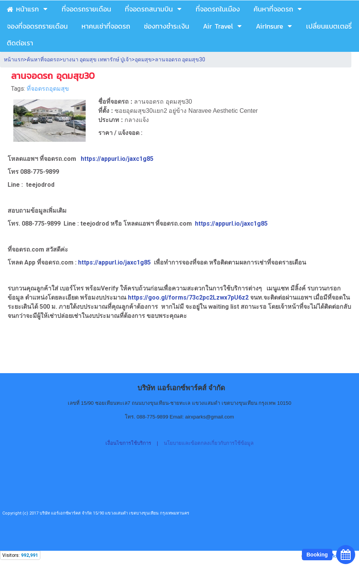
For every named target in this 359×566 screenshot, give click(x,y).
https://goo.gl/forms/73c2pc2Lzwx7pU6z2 (189, 297)
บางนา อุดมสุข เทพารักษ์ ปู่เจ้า (97, 59)
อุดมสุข (143, 59)
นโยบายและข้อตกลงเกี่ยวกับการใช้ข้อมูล (209, 443)
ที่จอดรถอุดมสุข (48, 88)
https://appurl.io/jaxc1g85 (117, 158)
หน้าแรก (14, 59)
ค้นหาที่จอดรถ (43, 59)
